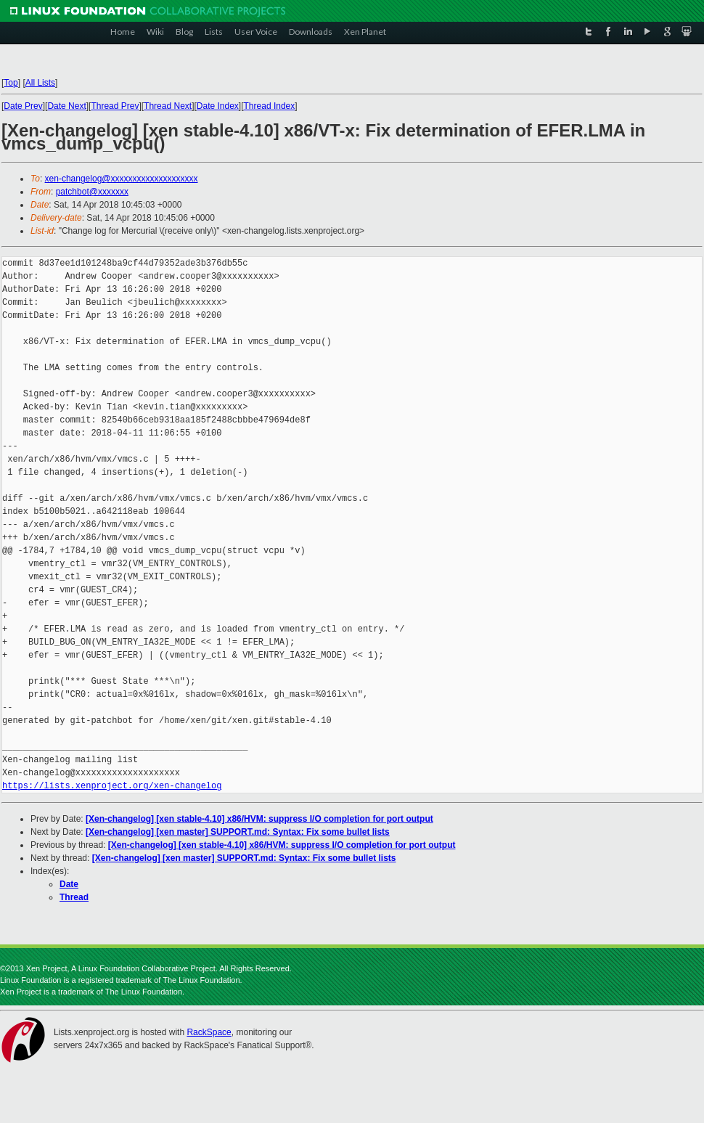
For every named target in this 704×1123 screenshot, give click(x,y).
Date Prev (23, 106)
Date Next (66, 106)
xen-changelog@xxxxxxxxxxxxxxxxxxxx (121, 178)
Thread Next (168, 106)
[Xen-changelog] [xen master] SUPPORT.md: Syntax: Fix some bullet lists (238, 832)
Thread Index (269, 106)
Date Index (218, 106)
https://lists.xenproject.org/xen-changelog (111, 786)
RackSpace (209, 1032)
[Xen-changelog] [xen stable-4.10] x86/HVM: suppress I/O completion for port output (259, 819)
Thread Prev (115, 106)
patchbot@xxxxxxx (92, 192)
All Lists (40, 83)
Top (10, 83)
